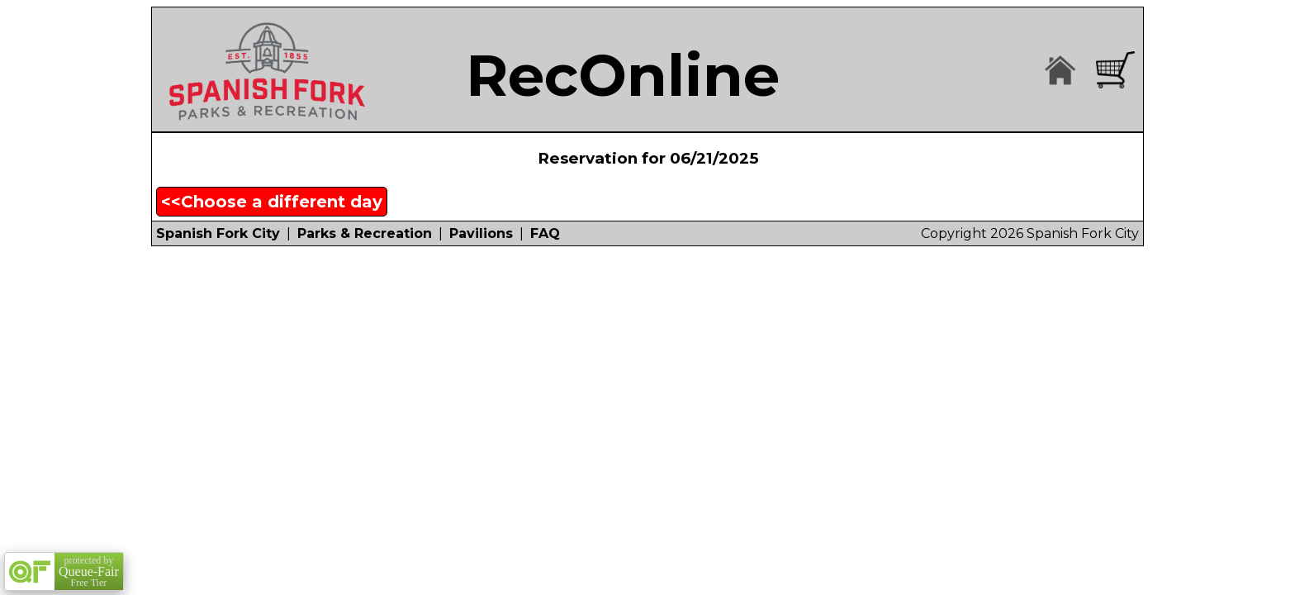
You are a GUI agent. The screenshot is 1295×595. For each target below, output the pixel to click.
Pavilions (481, 233)
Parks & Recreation (364, 233)
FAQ (545, 233)
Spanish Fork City (218, 233)
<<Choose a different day (271, 202)
